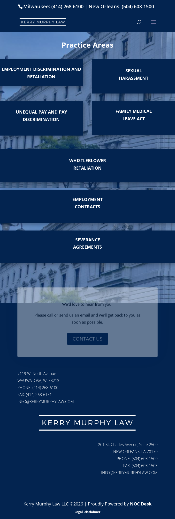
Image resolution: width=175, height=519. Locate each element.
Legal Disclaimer (87, 512)
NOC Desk (141, 504)
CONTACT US (87, 342)
